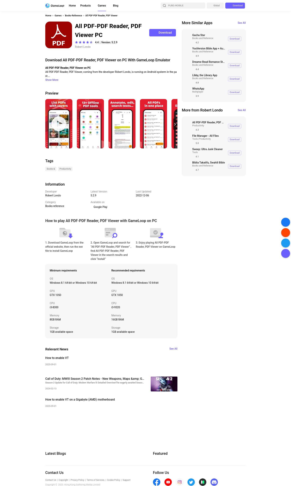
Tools (195, 139)
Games (102, 5)
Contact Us (50, 480)
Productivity (198, 125)
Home (72, 5)
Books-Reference (73, 15)
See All (242, 22)
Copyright (63, 480)
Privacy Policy (77, 480)
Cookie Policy (113, 480)
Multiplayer (197, 91)
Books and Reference (202, 38)
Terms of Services (95, 480)
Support (126, 480)
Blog (115, 5)
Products (85, 5)
